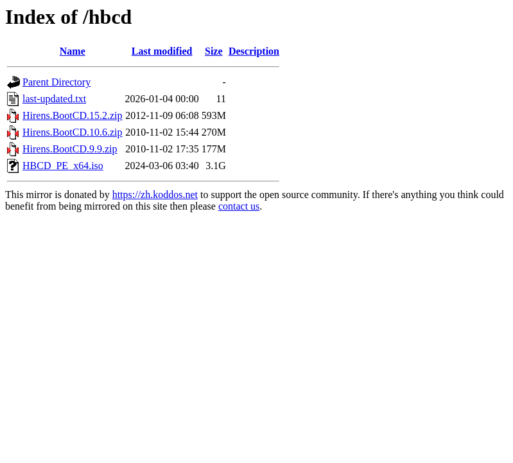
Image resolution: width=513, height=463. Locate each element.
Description (254, 51)
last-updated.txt (54, 98)
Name (72, 51)
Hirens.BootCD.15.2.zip (72, 115)
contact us (238, 206)
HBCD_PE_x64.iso (62, 165)
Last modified (162, 51)
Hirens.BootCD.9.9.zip (69, 148)
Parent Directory (56, 82)
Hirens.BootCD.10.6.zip (72, 132)
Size (214, 51)
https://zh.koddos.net (155, 194)
